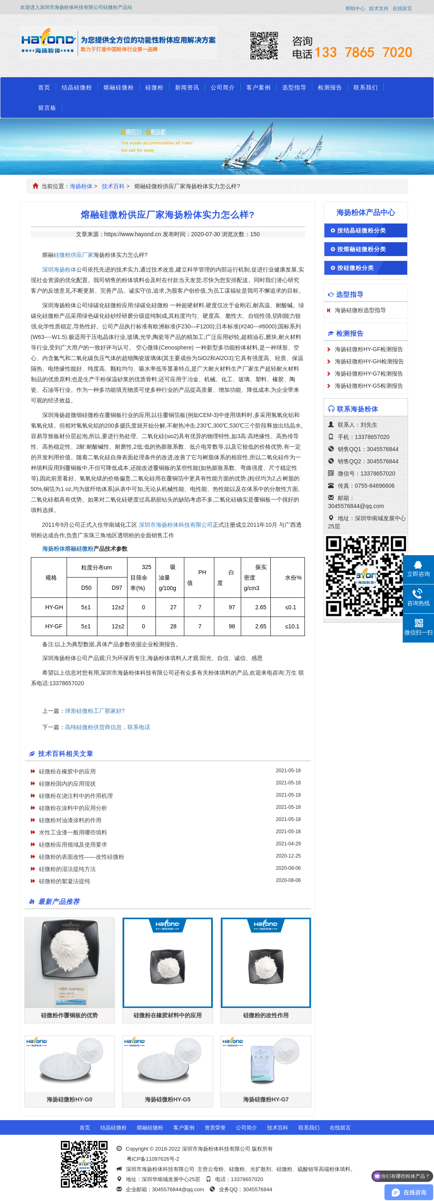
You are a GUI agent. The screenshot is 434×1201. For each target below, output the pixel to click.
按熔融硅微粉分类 (361, 249)
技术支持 (379, 8)
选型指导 (294, 87)
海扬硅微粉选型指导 (360, 310)
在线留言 (402, 8)
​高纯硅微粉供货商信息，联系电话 (107, 727)
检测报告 (330, 87)
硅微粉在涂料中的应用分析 (73, 808)
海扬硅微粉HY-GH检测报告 (369, 361)
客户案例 (258, 87)
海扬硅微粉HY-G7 (266, 1099)
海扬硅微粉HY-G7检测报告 (369, 373)
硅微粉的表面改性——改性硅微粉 (81, 857)
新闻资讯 (187, 87)
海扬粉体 (81, 186)
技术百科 (113, 186)
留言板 (47, 107)
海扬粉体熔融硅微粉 (67, 548)
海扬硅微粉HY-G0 (69, 1099)
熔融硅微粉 (119, 87)
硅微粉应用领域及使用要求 (73, 844)
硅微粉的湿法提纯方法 (67, 869)
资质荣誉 (215, 1128)
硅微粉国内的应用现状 (67, 783)
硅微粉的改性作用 (266, 1015)
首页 (44, 87)
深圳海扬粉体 (59, 269)
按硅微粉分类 (355, 268)
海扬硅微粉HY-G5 (167, 1099)
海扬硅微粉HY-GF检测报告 (369, 349)
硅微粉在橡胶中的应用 (67, 771)
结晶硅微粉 (77, 87)
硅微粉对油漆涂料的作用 (70, 820)
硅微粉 (154, 87)
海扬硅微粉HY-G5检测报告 (369, 385)
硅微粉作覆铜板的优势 (69, 1015)
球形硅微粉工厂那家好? (95, 711)
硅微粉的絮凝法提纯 (64, 881)
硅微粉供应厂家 (73, 255)
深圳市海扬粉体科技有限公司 (176, 524)
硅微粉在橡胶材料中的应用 (168, 1015)
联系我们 (366, 87)
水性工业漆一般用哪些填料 (73, 832)
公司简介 (223, 87)
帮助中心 (355, 8)
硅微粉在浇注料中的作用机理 (76, 796)
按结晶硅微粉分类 (361, 230)
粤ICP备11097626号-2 (153, 1159)
